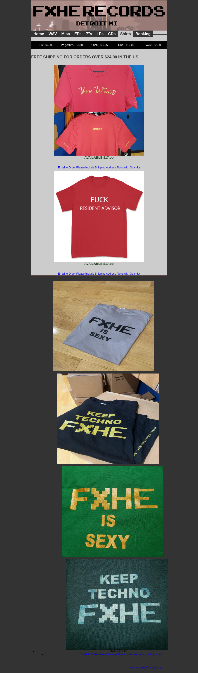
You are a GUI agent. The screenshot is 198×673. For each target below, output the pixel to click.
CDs (112, 34)
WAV (53, 34)
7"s (89, 34)
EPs (78, 34)
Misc (65, 34)
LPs (100, 34)
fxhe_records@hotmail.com (145, 667)
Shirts (125, 34)
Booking (143, 34)
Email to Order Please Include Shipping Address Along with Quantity (99, 167)
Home (38, 34)
